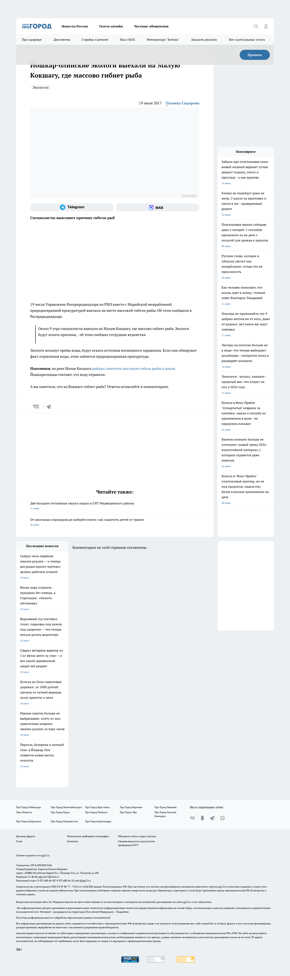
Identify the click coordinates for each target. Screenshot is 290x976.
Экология (41, 87)
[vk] (36, 406)
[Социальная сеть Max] (157, 207)
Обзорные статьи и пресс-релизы (137, 836)
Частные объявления (151, 26)
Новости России (75, 26)
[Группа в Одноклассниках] (202, 818)
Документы (62, 39)
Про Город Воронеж (131, 807)
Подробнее (122, 911)
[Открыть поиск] (256, 26)
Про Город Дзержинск (28, 821)
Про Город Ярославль (97, 807)
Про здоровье (32, 39)
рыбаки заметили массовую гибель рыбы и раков (133, 368)
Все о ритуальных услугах (248, 39)
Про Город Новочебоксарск (66, 807)
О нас (19, 841)
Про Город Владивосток (64, 821)
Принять (255, 55)
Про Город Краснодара (98, 821)
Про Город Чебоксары (28, 807)
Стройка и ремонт (95, 39)
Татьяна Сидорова (182, 103)
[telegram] (50, 406)
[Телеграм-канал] (72, 207)
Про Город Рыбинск (96, 812)
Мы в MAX (127, 39)
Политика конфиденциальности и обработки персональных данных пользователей (63, 917)
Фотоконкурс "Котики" (163, 39)
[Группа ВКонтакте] (192, 818)
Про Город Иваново (165, 807)
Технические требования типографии (88, 836)
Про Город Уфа (128, 812)
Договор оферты (25, 836)
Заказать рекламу (204, 39)
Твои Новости (24, 812)
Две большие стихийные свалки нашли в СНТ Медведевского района (114, 506)
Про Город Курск (60, 812)
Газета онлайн (111, 26)
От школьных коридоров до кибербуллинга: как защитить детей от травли (114, 522)
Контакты (72, 841)
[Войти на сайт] (266, 26)
